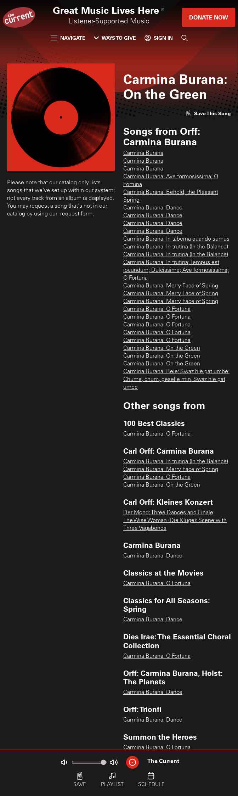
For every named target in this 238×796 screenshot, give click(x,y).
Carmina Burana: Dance (152, 208)
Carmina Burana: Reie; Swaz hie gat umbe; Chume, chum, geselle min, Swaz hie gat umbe (176, 379)
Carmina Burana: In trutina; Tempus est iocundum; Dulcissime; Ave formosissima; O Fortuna (176, 270)
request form (76, 214)
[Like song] (208, 113)
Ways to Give (115, 37)
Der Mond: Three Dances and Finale (168, 513)
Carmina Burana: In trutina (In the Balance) (175, 247)
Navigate (68, 37)
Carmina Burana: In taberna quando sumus (176, 239)
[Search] (184, 38)
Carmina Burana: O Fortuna (157, 309)
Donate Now (208, 17)
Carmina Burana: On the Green (161, 348)
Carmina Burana (143, 153)
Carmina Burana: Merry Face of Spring (170, 286)
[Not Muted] (64, 762)
